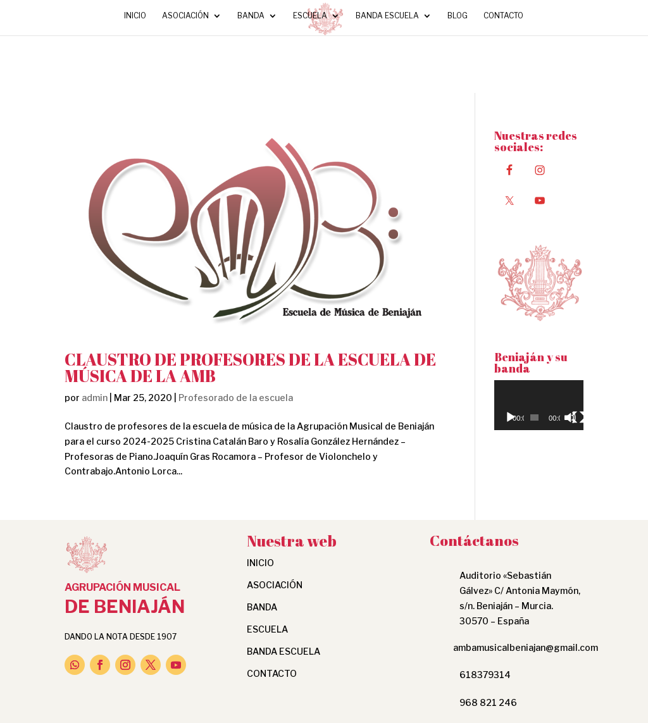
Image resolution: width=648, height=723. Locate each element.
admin (95, 397)
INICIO (135, 15)
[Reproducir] (510, 417)
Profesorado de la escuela (235, 397)
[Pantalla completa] (578, 417)
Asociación (185, 15)
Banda (251, 15)
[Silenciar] (570, 417)
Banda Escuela (387, 15)
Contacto (503, 15)
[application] (538, 405)
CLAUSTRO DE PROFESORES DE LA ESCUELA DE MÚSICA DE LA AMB (250, 367)
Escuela (310, 15)
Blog (457, 15)
